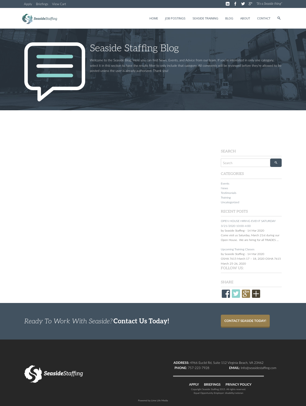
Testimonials (228, 193)
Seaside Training (205, 18)
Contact (263, 18)
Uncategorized (230, 202)
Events (225, 183)
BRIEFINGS (212, 384)
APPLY (194, 384)
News (224, 188)
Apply (28, 4)
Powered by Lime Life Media (153, 400)
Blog (229, 18)
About (245, 18)
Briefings (42, 4)
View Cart (59, 4)
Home (153, 18)
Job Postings (175, 18)
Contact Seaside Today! (245, 321)
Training (226, 197)
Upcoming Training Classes (238, 249)
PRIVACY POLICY (238, 384)
